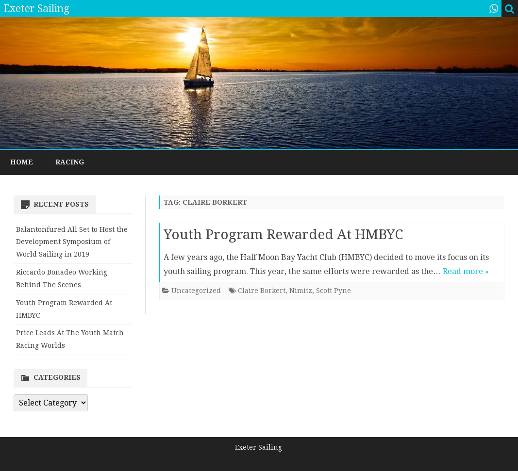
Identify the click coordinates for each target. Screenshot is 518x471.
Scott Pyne (333, 290)
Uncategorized (196, 290)
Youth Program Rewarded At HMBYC (283, 235)
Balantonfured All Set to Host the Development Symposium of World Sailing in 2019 (72, 242)
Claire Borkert (261, 290)
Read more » (466, 271)
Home (21, 162)
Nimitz (300, 290)
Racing (69, 162)
